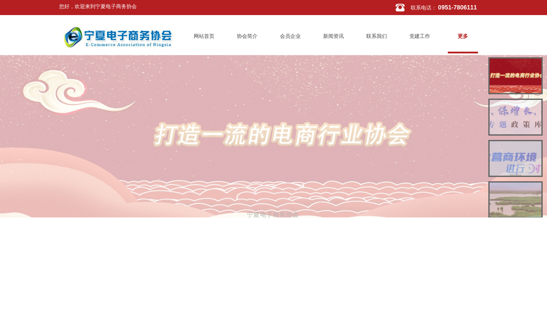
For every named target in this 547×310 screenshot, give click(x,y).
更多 (463, 36)
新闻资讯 (333, 36)
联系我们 (376, 36)
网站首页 (204, 36)
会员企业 (290, 36)
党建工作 (419, 36)
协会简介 (247, 36)
